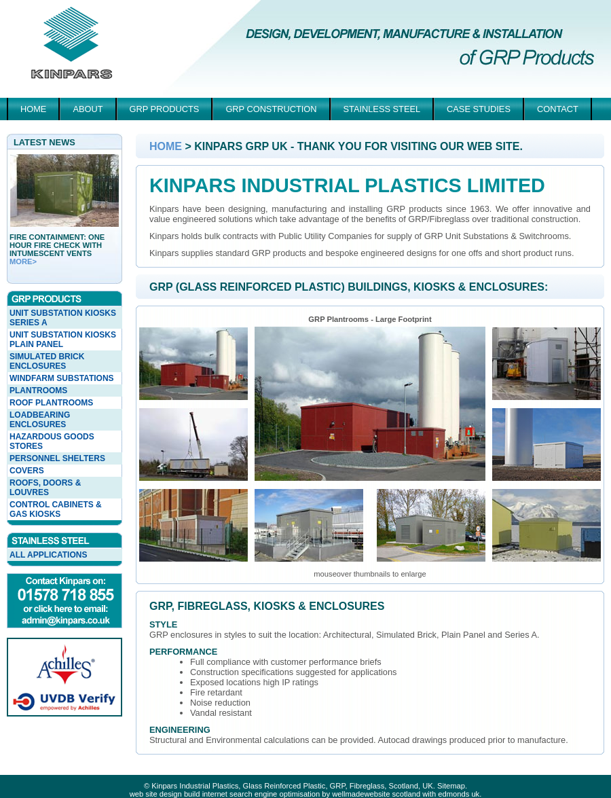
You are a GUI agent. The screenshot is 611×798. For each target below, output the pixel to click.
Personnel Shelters (57, 458)
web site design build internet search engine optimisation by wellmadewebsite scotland (275, 794)
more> (23, 261)
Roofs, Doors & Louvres (45, 487)
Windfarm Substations (62, 378)
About (88, 109)
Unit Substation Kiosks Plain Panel (63, 339)
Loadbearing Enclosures (40, 419)
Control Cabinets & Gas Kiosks (56, 509)
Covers (27, 470)
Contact (557, 109)
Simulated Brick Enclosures (47, 361)
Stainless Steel (382, 109)
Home (33, 109)
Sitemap (451, 786)
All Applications (48, 555)
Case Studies (479, 109)
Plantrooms (38, 390)
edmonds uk (458, 794)
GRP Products (165, 109)
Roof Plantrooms (51, 402)
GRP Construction (270, 109)
